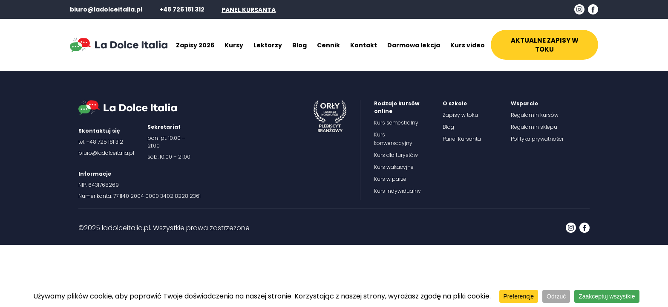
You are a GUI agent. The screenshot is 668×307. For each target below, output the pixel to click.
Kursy (234, 45)
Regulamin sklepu (534, 126)
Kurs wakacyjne (394, 167)
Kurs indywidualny (397, 190)
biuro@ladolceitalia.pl (106, 9)
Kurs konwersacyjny (393, 139)
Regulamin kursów (535, 115)
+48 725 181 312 (181, 9)
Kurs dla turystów (396, 155)
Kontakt (363, 45)
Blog (299, 45)
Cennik (328, 45)
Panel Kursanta (462, 138)
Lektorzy (267, 45)
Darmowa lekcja (413, 45)
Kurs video (467, 45)
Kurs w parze (390, 178)
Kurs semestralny (396, 122)
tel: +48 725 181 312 (100, 141)
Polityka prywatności (537, 138)
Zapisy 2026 (195, 45)
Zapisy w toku (460, 115)
